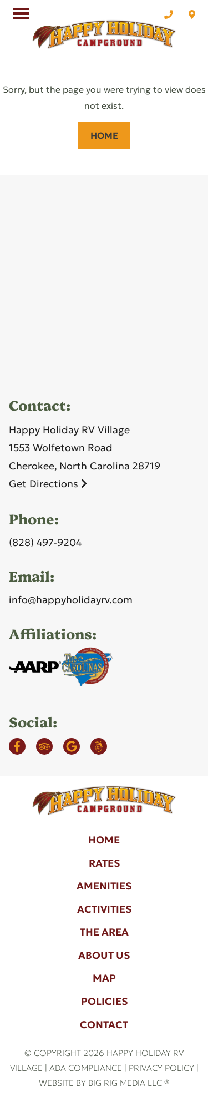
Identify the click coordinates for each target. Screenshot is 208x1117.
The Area (104, 932)
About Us (104, 955)
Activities (104, 909)
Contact (104, 1024)
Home (104, 135)
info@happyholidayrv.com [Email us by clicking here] (71, 599)
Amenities (104, 886)
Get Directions (48, 483)
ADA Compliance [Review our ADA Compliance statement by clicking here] (85, 1068)
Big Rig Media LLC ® (128, 1083)
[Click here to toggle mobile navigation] (21, 13)
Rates (104, 863)
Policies (104, 1001)
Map (104, 978)
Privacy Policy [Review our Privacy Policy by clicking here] (161, 1068)
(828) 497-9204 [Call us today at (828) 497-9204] (45, 542)
